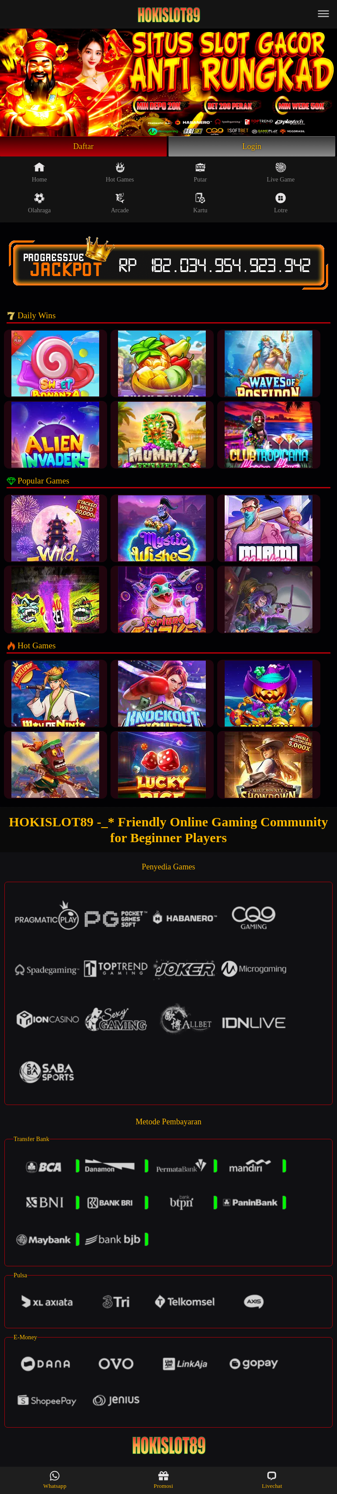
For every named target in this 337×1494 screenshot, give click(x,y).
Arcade (120, 203)
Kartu (200, 203)
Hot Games (120, 172)
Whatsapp (55, 1479)
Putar (200, 172)
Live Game (280, 172)
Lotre (280, 203)
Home (39, 172)
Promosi (163, 1479)
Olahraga (39, 203)
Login (252, 146)
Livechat (272, 1479)
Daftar (83, 146)
